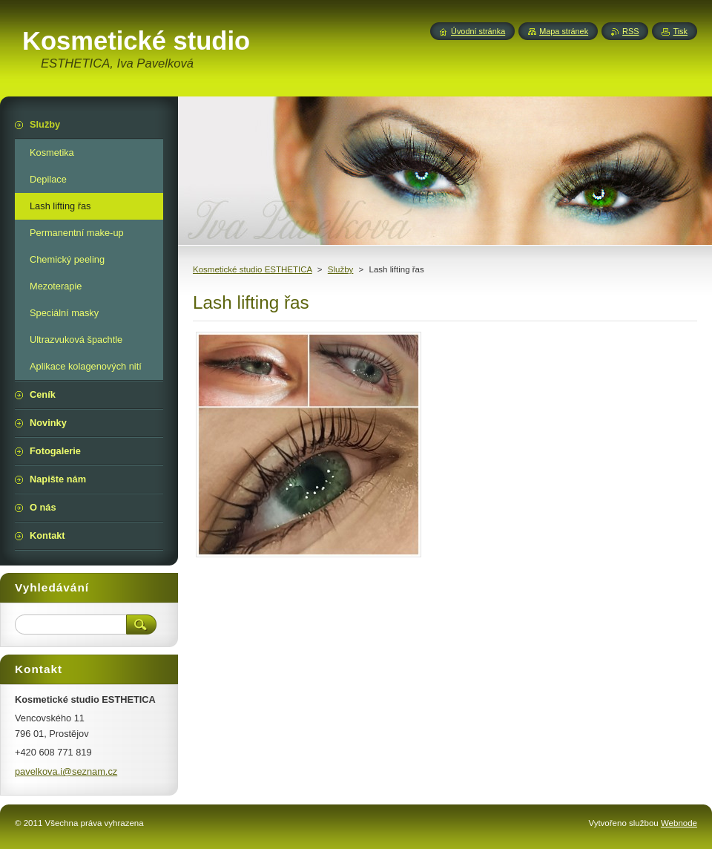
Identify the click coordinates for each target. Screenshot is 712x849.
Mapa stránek (563, 31)
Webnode (679, 823)
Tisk (680, 31)
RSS (630, 31)
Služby (341, 269)
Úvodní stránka (478, 31)
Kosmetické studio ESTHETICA (252, 269)
